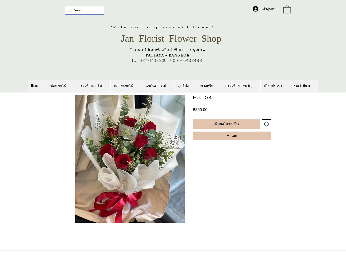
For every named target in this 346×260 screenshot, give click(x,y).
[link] (287, 8)
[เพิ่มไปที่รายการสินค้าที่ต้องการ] (266, 124)
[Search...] (83, 10)
